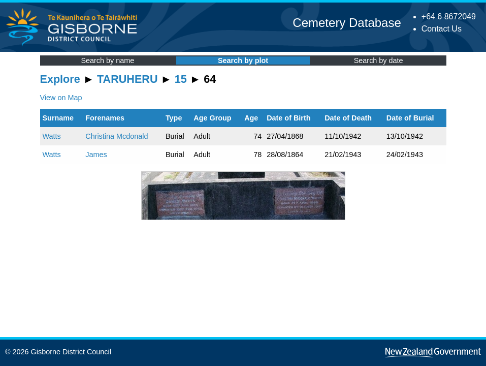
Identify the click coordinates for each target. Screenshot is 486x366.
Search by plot (243, 60)
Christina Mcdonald (116, 136)
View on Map (61, 98)
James (96, 154)
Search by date (378, 60)
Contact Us (442, 28)
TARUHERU (127, 79)
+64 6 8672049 (449, 16)
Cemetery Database (347, 22)
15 (181, 79)
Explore (60, 79)
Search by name (107, 60)
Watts (52, 136)
